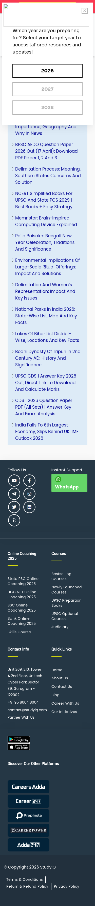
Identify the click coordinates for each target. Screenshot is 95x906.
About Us (59, 678)
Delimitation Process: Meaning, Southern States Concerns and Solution (48, 175)
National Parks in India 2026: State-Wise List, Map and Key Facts (46, 316)
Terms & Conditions (24, 879)
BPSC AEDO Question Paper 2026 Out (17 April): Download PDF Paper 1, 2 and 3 (46, 151)
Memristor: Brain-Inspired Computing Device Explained (46, 221)
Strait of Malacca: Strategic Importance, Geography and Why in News (46, 126)
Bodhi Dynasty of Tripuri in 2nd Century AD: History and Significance (48, 358)
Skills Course (19, 632)
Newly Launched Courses (66, 590)
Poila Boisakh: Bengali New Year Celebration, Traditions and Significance (44, 242)
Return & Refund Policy (27, 886)
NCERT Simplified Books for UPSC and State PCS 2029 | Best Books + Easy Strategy (43, 200)
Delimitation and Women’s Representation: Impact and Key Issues (45, 291)
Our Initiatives (64, 711)
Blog (55, 694)
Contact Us (61, 686)
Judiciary (60, 626)
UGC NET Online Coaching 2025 (22, 594)
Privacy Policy (66, 886)
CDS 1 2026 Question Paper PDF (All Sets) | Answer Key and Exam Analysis (43, 407)
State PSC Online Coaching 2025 (23, 581)
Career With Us (65, 703)
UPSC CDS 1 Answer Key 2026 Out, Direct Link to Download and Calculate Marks (45, 382)
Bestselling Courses (61, 576)
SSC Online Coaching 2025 (22, 608)
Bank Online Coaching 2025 (22, 621)
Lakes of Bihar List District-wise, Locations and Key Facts (47, 337)
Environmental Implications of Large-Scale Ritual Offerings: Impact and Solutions (47, 267)
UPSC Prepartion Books (66, 603)
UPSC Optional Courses (64, 616)
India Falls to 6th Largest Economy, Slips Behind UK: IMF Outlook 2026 (47, 431)
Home (56, 669)
